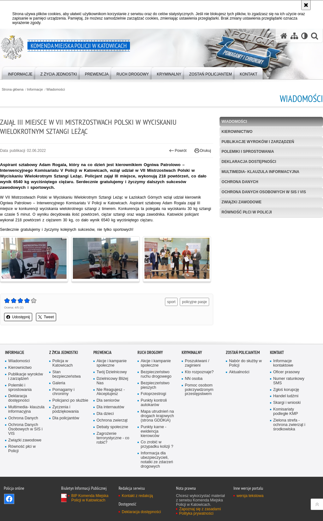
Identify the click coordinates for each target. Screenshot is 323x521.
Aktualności (239, 372)
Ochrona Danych (239, 182)
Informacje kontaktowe (283, 363)
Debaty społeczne (112, 427)
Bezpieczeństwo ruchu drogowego (156, 374)
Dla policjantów (65, 418)
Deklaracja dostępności (248, 161)
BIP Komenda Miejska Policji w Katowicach (90, 498)
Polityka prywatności (196, 513)
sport (171, 302)
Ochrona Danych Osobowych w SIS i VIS (263, 192)
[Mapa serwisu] (294, 36)
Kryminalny (192, 352)
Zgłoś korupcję (286, 390)
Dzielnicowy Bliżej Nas (112, 381)
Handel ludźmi (285, 396)
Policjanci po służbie (70, 400)
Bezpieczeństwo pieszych (155, 385)
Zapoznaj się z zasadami (200, 509)
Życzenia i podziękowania (65, 409)
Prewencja (102, 352)
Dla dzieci (105, 414)
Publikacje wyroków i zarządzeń (257, 142)
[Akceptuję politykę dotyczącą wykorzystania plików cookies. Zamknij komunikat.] (306, 5)
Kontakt (277, 352)
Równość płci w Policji (246, 212)
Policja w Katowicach (62, 363)
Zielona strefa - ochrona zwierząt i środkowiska (289, 424)
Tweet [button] (46, 317)
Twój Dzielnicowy (112, 372)
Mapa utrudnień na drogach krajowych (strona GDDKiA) (157, 416)
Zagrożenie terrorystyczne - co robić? (113, 438)
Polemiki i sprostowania (247, 151)
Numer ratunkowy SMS (288, 381)
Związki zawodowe (241, 202)
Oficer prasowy (286, 372)
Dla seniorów (108, 400)
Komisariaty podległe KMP (285, 411)
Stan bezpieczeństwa (66, 374)
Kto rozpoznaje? (199, 372)
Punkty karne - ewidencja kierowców (153, 431)
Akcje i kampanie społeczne (111, 363)
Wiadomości (55, 89)
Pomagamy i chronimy (63, 392)
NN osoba (194, 379)
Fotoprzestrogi (153, 394)
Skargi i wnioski (287, 403)
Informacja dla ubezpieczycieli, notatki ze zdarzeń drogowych (157, 460)
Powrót (178, 150)
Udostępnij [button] (18, 317)
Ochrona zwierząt (112, 420)
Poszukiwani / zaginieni (197, 363)
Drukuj (202, 150)
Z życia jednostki (63, 352)
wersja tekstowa (250, 496)
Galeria (58, 383)
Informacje (35, 89)
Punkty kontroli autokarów (154, 402)
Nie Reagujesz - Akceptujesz (111, 392)
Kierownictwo (236, 131)
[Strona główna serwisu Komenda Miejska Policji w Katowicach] (283, 36)
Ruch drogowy (150, 352)
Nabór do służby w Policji (245, 363)
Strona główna (12, 89)
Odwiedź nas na (9, 499)
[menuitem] (20, 73)
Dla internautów (110, 407)
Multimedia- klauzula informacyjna (260, 172)
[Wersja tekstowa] (304, 36)
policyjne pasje (194, 302)
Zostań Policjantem (243, 352)
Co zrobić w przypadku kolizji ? (157, 444)
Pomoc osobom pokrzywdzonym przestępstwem (199, 389)
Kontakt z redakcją (137, 496)
